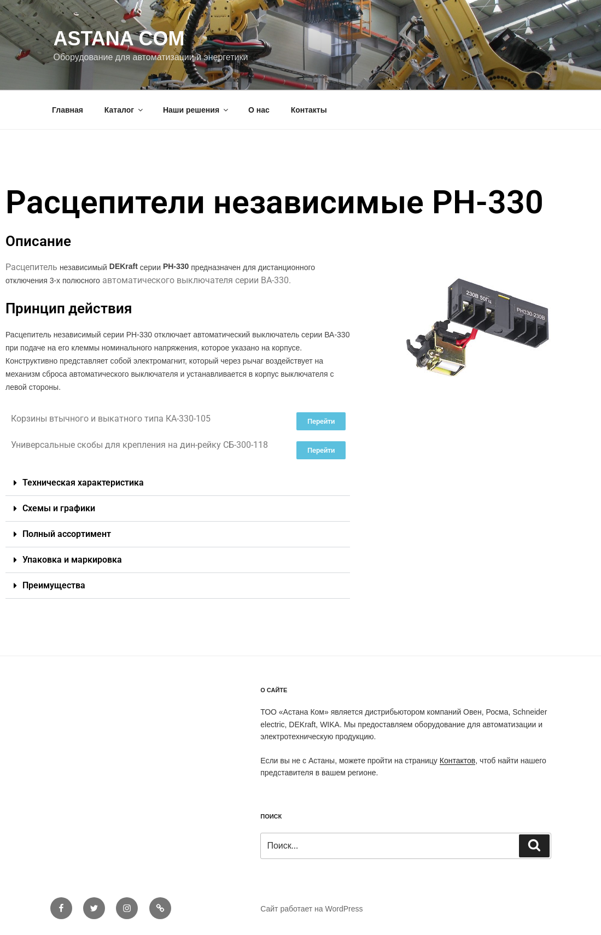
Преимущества (53, 585)
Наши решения (196, 110)
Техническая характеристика (83, 482)
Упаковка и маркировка (72, 559)
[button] (177, 483)
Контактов (457, 760)
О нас (259, 110)
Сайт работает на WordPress (311, 908)
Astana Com (119, 38)
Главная (67, 110)
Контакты (309, 110)
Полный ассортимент (66, 534)
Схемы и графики (58, 508)
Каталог (124, 110)
